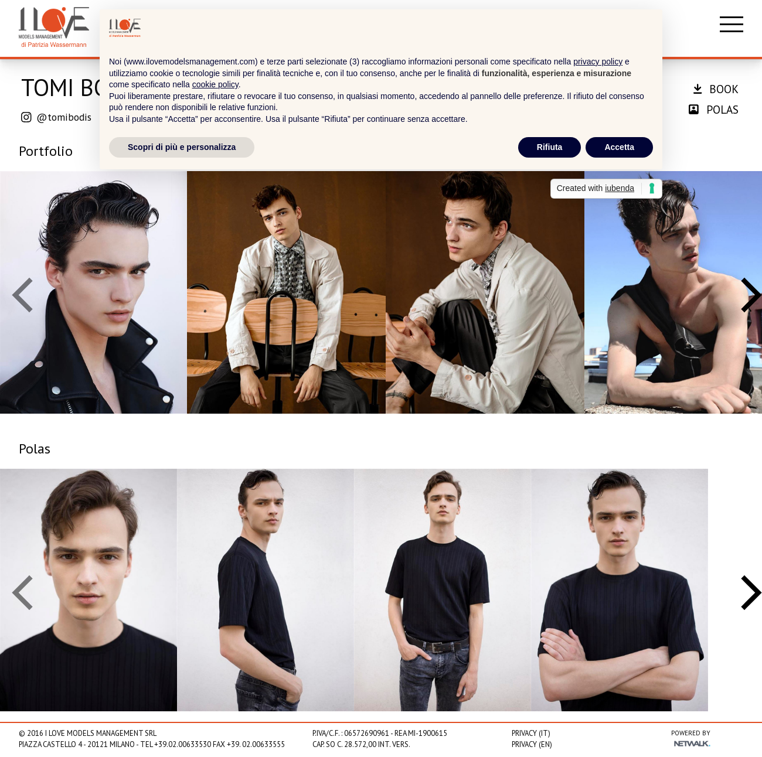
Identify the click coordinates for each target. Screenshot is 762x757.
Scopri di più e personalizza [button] (182, 147)
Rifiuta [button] (550, 147)
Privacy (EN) (532, 744)
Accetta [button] (619, 147)
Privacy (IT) (531, 733)
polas (714, 109)
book (716, 88)
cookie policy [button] (215, 84)
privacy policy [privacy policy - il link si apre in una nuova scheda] (597, 61)
